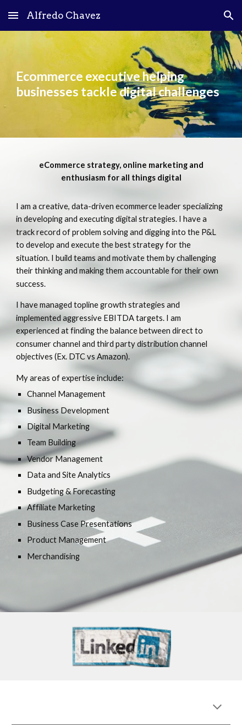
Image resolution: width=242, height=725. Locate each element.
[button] (13, 15)
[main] (121, 84)
